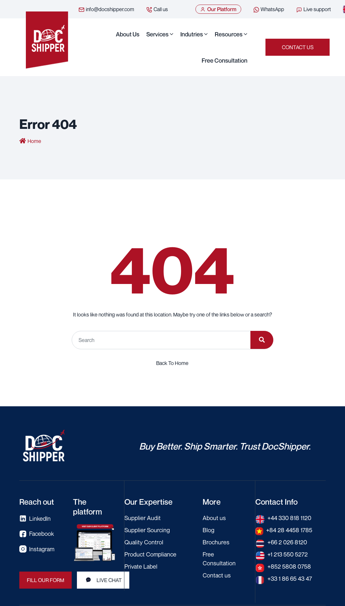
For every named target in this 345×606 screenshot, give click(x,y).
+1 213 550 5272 (287, 554)
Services (157, 34)
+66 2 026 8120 (287, 542)
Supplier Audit (142, 517)
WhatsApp (268, 9)
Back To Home (172, 363)
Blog (208, 530)
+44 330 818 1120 (289, 517)
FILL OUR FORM (45, 580)
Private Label (140, 566)
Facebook (36, 533)
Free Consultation (224, 60)
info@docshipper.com (106, 9)
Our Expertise (148, 501)
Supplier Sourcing (147, 530)
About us (127, 34)
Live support (313, 9)
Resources (229, 34)
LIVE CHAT (103, 580)
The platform (87, 506)
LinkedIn (35, 518)
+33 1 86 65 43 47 (289, 578)
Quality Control (143, 542)
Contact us (298, 47)
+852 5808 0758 (289, 566)
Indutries (191, 34)
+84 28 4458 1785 (289, 530)
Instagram (36, 549)
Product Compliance (150, 554)
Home (34, 141)
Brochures (216, 542)
